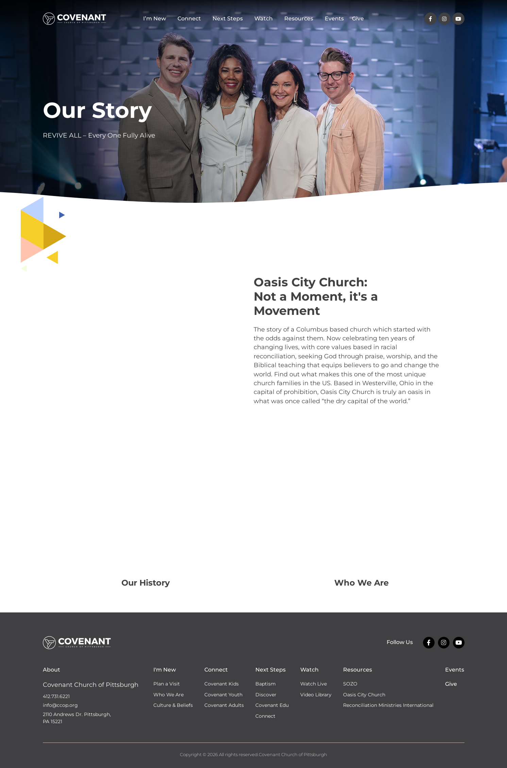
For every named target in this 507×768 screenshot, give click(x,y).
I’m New (156, 18)
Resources (300, 18)
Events (334, 18)
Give (358, 18)
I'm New (164, 669)
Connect (191, 18)
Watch (265, 18)
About (51, 669)
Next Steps (229, 18)
